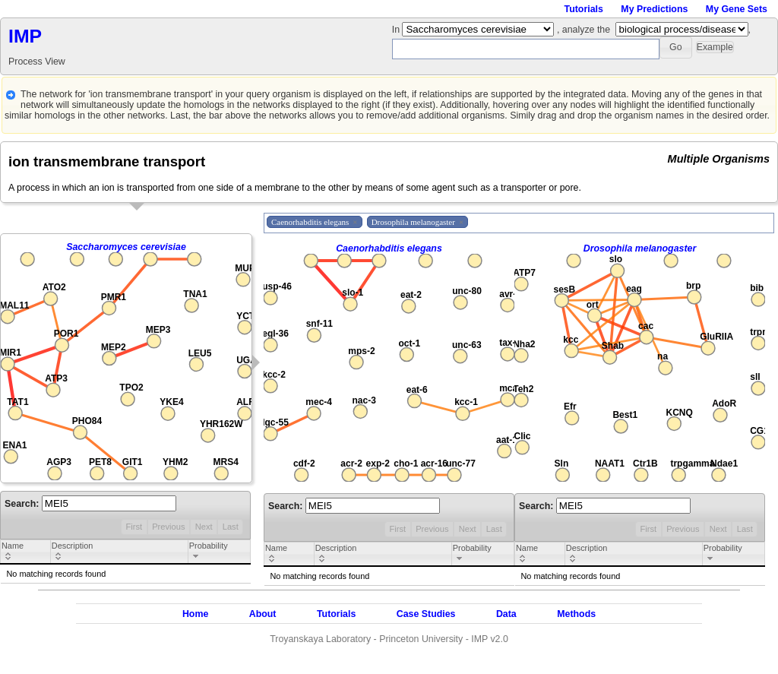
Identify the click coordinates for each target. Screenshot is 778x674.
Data (506, 614)
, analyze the (583, 29)
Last (231, 526)
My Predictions (654, 9)
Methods (576, 614)
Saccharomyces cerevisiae (126, 247)
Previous (168, 526)
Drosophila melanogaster (640, 248)
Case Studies (426, 614)
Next (204, 526)
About (263, 614)
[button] (675, 47)
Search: (90, 503)
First (133, 526)
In (397, 29)
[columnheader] (26, 552)
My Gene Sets (736, 9)
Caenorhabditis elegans (389, 248)
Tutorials (584, 9)
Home (195, 614)
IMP (25, 36)
